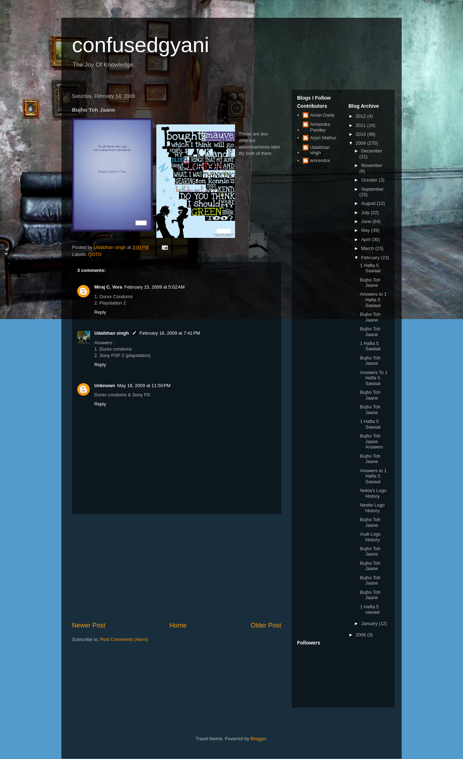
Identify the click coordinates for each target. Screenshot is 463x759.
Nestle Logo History (372, 507)
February (371, 257)
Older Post (266, 625)
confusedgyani (140, 45)
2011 (361, 125)
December (372, 151)
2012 (361, 116)
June (367, 221)
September (372, 189)
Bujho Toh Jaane (370, 282)
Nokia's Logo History (373, 493)
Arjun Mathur (323, 137)
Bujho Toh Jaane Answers (371, 441)
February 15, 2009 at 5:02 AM (154, 287)
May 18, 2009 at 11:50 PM (144, 385)
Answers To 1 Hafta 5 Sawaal (373, 378)
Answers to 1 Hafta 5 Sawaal (373, 299)
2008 (361, 634)
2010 (361, 134)
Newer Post (88, 625)
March (368, 248)
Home (178, 625)
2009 (361, 143)
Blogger (258, 738)
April (366, 239)
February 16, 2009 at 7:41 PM (170, 333)
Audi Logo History (370, 536)
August (369, 203)
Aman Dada (322, 115)
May (366, 230)
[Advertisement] (176, 567)
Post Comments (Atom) (124, 639)
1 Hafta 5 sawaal (369, 609)
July (366, 212)
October (370, 180)
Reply (100, 312)
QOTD (95, 254)
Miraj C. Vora (108, 287)
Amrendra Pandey (320, 127)
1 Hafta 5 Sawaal (370, 268)
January (370, 623)
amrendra (320, 160)
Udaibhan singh (111, 333)
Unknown (104, 385)
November (372, 165)
